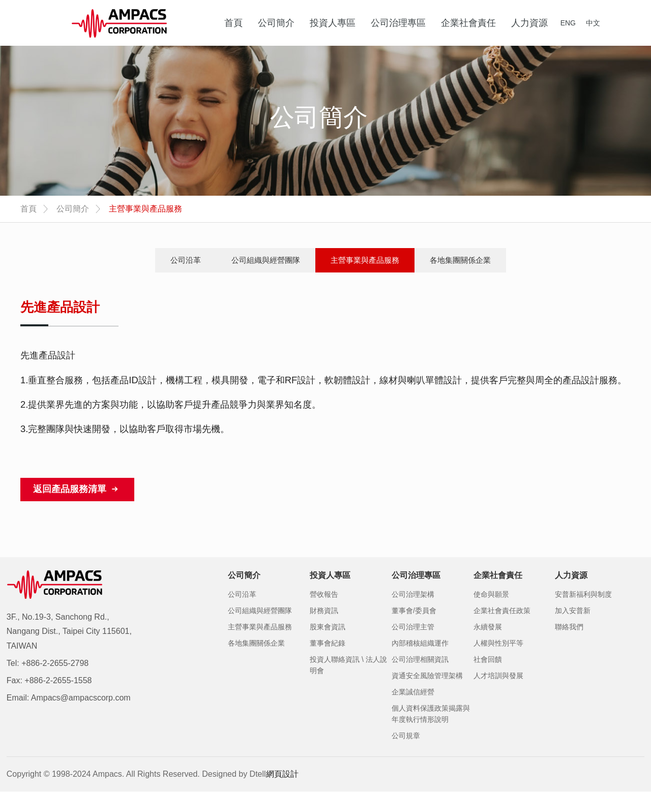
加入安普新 (572, 610)
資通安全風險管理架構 (427, 676)
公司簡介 (72, 208)
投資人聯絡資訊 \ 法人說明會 (348, 665)
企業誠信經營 (413, 692)
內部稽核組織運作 (420, 643)
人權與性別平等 (498, 643)
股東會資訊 (327, 627)
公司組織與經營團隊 (265, 260)
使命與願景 (491, 594)
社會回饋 (488, 659)
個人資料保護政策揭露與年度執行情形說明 (431, 713)
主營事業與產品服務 (365, 260)
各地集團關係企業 (460, 260)
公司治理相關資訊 (420, 659)
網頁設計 (282, 774)
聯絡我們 (569, 627)
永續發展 (488, 627)
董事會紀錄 (327, 643)
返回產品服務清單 (77, 489)
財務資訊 (324, 610)
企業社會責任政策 (502, 610)
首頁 (28, 208)
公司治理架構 (413, 594)
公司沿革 (185, 260)
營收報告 (324, 594)
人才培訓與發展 (498, 676)
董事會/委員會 (414, 610)
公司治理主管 (413, 627)
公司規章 (406, 736)
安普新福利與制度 (583, 594)
